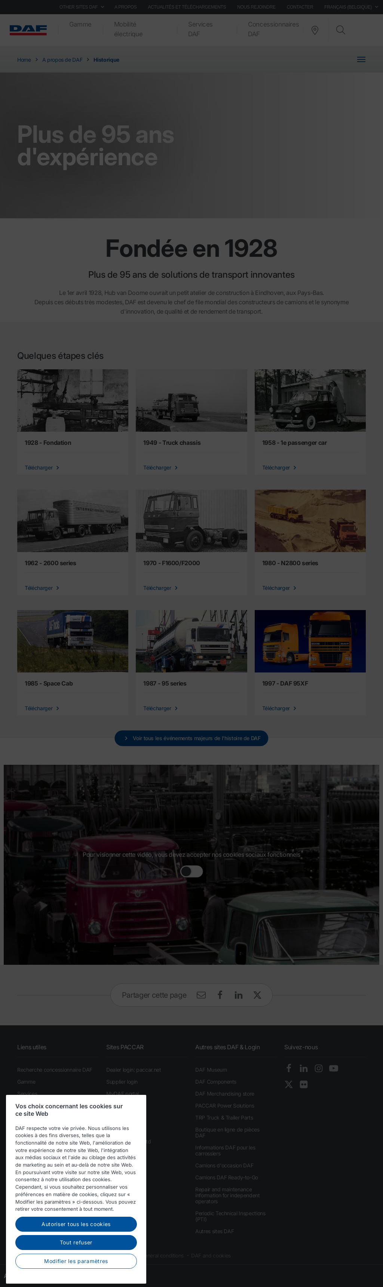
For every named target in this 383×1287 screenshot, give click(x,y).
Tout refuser (76, 1264)
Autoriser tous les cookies (76, 1246)
